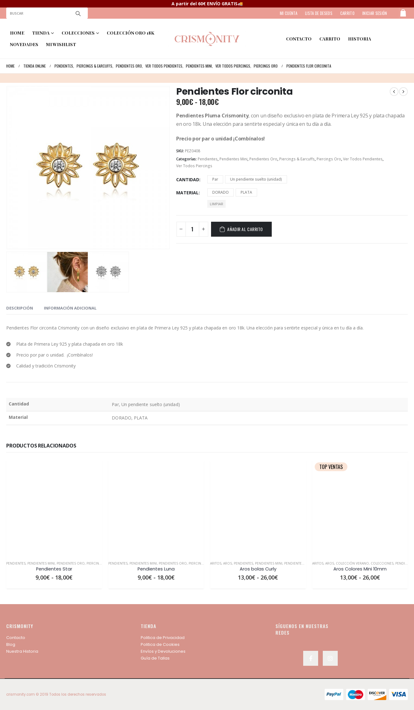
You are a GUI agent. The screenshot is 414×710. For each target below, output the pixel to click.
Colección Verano (352, 563)
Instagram (330, 658)
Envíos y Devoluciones (163, 651)
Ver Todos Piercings (194, 165)
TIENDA (40, 33)
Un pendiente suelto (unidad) (256, 179)
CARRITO (347, 13)
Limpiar (216, 203)
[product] (54, 508)
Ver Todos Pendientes (363, 159)
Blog (10, 644)
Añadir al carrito (245, 229)
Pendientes (208, 159)
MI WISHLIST (61, 44)
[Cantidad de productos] (192, 229)
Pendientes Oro (263, 159)
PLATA (246, 192)
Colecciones (382, 563)
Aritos (215, 563)
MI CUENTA (288, 13)
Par (215, 179)
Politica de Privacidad (163, 638)
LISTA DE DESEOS (318, 13)
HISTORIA (359, 39)
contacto (299, 39)
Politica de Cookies (160, 644)
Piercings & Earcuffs (297, 159)
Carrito (329, 39)
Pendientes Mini (233, 159)
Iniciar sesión (374, 13)
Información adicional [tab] (70, 308)
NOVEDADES (24, 44)
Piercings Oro (329, 159)
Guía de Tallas (155, 658)
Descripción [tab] (19, 308)
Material (187, 193)
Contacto (15, 638)
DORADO (220, 192)
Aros (227, 563)
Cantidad (187, 179)
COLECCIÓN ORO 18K (130, 33)
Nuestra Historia (22, 651)
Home (17, 33)
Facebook (310, 658)
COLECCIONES (78, 33)
